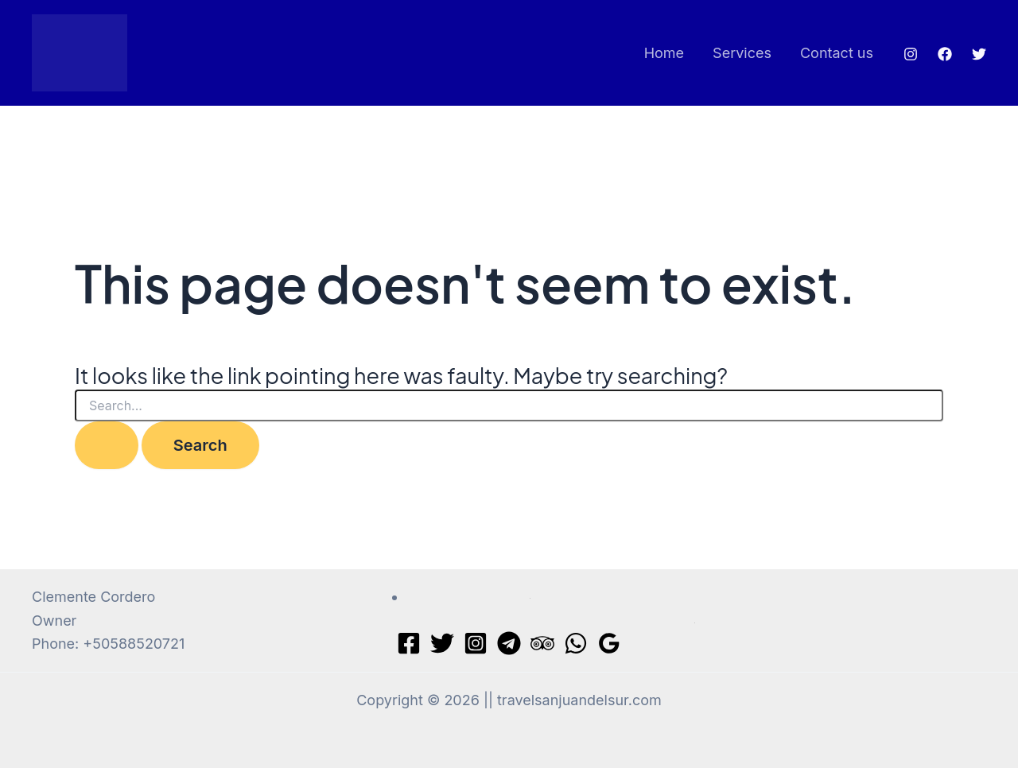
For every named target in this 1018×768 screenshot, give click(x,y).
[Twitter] (979, 54)
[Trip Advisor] (542, 643)
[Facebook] (945, 54)
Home (664, 53)
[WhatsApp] (576, 643)
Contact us (836, 53)
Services (742, 53)
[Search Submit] (106, 445)
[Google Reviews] (609, 643)
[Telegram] (509, 643)
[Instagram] (910, 54)
